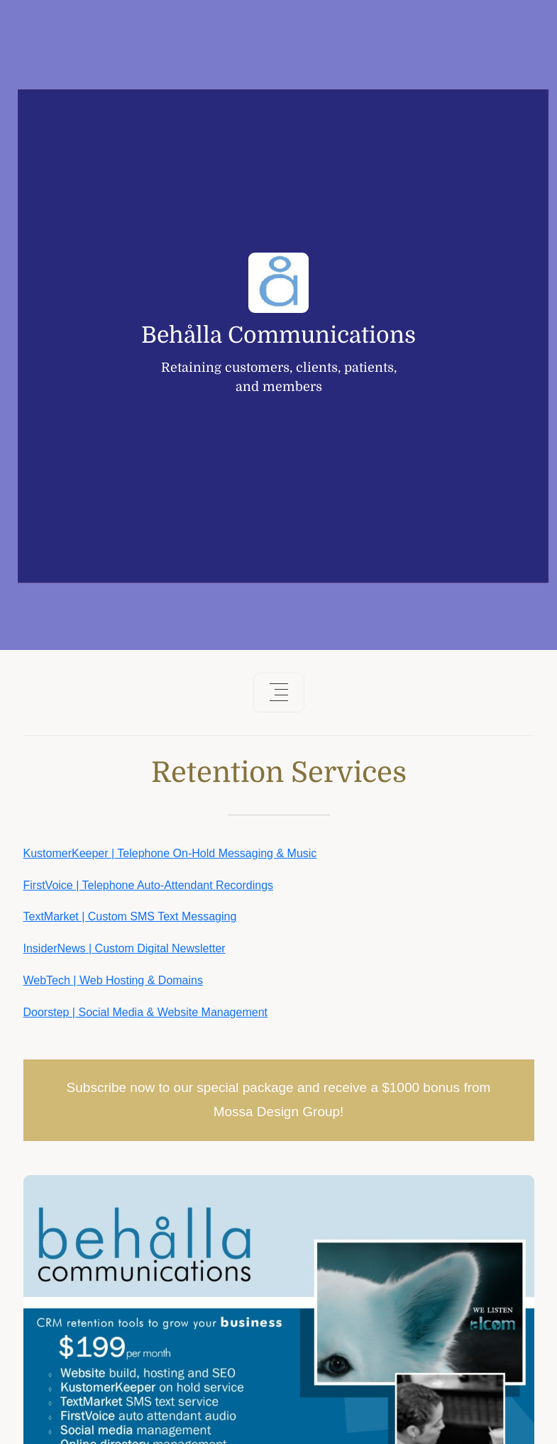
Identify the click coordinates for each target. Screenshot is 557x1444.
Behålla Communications (278, 335)
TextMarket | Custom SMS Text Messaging (130, 916)
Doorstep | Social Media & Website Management (145, 1012)
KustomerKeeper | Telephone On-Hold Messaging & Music (170, 853)
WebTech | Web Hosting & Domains (113, 980)
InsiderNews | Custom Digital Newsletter (124, 948)
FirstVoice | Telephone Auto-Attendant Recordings (148, 885)
